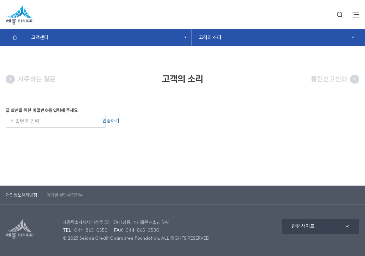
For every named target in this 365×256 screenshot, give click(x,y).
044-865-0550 (91, 230)
